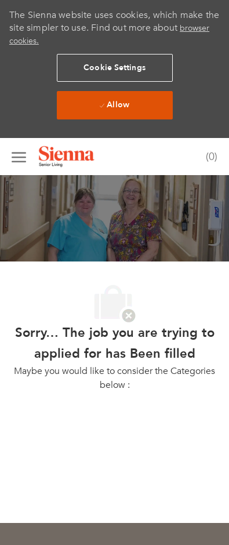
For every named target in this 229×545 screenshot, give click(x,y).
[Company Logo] (81, 156)
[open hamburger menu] (19, 156)
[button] (115, 68)
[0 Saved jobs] (209, 157)
